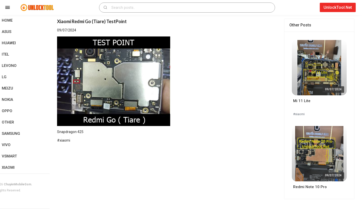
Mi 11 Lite (304, 101)
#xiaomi (301, 114)
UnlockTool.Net (338, 7)
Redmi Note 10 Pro (313, 187)
